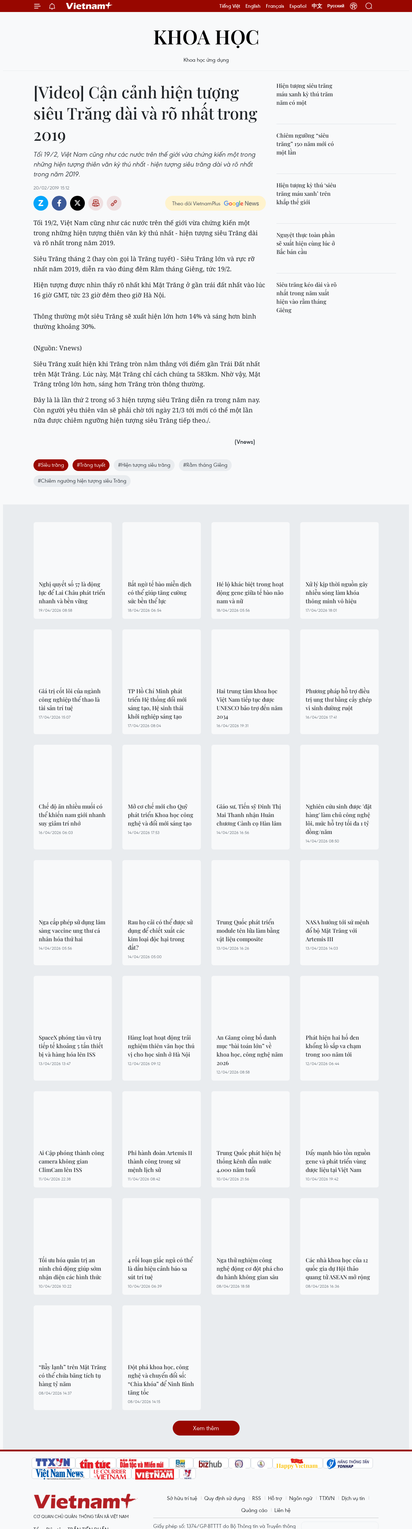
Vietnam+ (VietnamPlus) (89, 6)
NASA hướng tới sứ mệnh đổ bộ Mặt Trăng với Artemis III (337, 930)
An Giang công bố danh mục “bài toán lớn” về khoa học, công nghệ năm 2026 (250, 1050)
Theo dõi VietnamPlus (196, 203)
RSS (256, 1497)
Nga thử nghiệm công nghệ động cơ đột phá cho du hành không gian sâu (250, 1268)
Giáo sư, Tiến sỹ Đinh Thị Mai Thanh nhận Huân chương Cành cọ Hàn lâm (249, 815)
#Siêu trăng (51, 464)
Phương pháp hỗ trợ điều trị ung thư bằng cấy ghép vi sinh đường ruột (339, 699)
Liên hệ (282, 1509)
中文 (317, 6)
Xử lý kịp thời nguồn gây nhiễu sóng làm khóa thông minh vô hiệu (337, 592)
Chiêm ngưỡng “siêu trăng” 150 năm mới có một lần (305, 144)
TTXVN (327, 1497)
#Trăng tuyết (91, 464)
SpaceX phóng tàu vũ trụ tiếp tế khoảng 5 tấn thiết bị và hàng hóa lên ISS (71, 1046)
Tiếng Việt (229, 6)
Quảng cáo (254, 1509)
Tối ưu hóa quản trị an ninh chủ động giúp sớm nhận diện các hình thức (70, 1268)
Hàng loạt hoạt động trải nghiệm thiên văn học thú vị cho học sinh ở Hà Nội (161, 1046)
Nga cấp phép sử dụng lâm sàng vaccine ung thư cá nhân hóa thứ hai (72, 930)
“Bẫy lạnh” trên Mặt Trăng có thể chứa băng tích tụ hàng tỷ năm (72, 1375)
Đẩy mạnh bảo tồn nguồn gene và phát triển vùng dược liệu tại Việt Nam (338, 1161)
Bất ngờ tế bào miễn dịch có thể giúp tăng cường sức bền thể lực (160, 592)
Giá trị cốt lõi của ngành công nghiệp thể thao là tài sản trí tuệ (70, 699)
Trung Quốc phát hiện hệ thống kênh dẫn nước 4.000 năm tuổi (249, 1161)
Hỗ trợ (275, 1497)
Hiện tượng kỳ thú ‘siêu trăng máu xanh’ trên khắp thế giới (306, 193)
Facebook (59, 203)
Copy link (114, 203)
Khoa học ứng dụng (206, 59)
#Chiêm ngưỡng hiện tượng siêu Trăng (82, 480)
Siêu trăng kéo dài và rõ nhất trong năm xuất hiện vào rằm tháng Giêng (306, 297)
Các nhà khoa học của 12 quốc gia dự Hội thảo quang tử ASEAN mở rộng (338, 1268)
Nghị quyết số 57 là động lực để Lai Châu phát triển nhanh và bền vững (72, 592)
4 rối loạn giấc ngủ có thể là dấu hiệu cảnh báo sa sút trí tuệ (160, 1268)
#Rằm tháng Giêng (205, 464)
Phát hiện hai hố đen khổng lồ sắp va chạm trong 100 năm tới (333, 1046)
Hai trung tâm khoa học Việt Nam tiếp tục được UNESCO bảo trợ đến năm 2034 (249, 703)
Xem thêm (206, 1428)
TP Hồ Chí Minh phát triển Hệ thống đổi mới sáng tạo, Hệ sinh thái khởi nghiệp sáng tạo (157, 703)
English (253, 6)
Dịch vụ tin (353, 1497)
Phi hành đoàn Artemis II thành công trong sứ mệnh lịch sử (160, 1161)
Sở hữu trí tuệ (182, 1497)
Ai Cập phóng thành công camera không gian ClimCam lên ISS (71, 1161)
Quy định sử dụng (224, 1497)
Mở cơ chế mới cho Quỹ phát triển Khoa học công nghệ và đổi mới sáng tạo (160, 815)
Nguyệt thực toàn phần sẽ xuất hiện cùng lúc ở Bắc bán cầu (305, 243)
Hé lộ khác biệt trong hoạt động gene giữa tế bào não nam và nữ (250, 592)
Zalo (40, 203)
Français (275, 6)
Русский (336, 6)
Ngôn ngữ (300, 1497)
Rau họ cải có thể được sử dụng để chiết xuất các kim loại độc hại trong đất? (160, 934)
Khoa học (206, 36)
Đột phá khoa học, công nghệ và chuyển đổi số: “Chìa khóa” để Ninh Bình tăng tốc (161, 1379)
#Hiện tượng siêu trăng (144, 464)
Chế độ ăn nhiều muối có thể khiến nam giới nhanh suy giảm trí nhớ (72, 815)
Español (297, 6)
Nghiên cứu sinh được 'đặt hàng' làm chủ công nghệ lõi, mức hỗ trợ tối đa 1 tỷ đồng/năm (339, 819)
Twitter (77, 203)
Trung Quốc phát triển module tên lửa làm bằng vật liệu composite (248, 930)
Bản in (95, 203)
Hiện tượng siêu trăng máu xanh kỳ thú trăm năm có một (304, 94)
